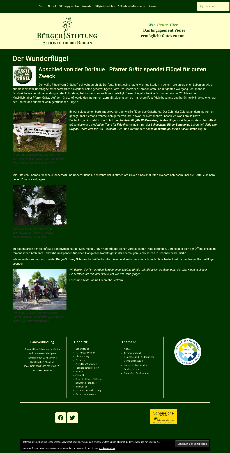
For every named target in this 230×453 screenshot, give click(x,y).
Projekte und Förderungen (139, 357)
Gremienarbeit (132, 353)
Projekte (86, 6)
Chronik (79, 375)
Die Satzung (82, 356)
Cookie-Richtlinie (107, 448)
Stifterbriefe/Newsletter (132, 6)
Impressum (81, 386)
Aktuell (52, 6)
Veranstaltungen (133, 360)
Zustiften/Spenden (86, 364)
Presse (153, 6)
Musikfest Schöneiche (136, 373)
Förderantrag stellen (87, 367)
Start (42, 6)
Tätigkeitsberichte (105, 6)
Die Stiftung (82, 348)
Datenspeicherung (86, 394)
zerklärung (95, 390)
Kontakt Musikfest (86, 382)
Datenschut (82, 390)
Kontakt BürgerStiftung (88, 379)
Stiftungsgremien (69, 6)
